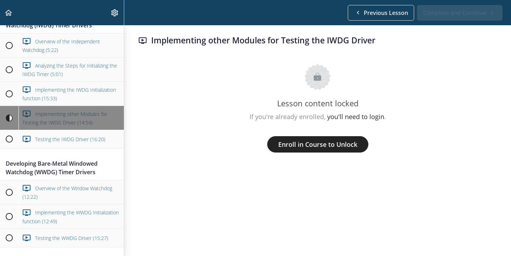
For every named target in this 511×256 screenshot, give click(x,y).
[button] (9, 12)
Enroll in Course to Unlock (317, 144)
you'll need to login (355, 116)
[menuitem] (115, 12)
